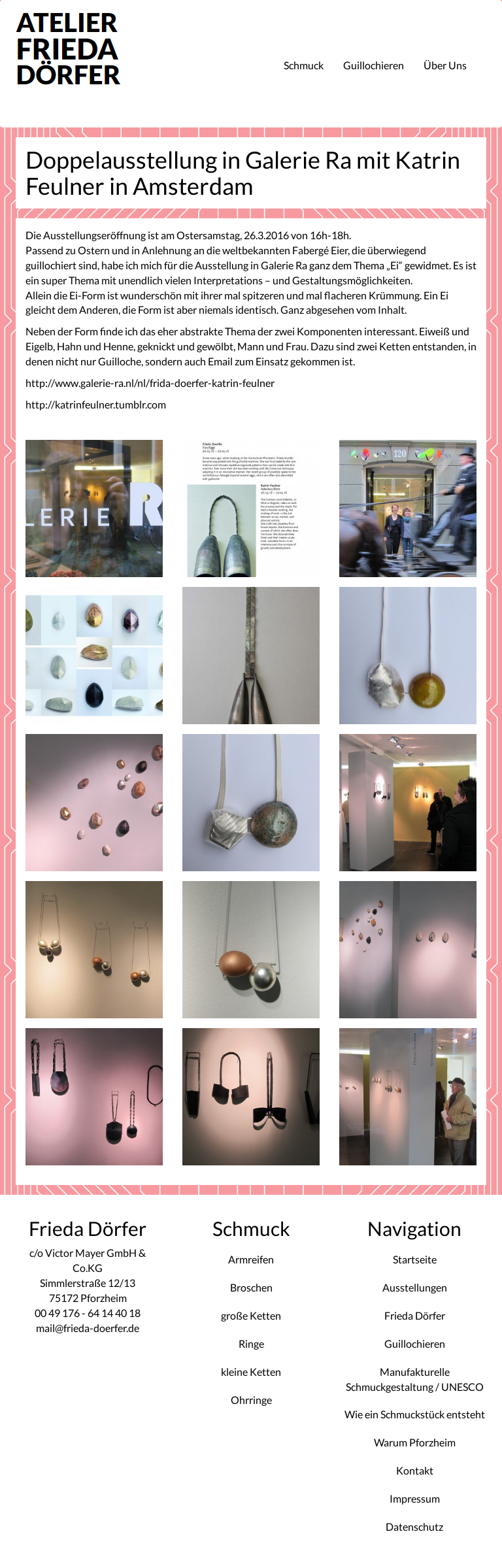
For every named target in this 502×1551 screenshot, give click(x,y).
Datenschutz (414, 1526)
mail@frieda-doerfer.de (87, 1328)
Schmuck (304, 65)
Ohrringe (251, 1399)
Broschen (251, 1287)
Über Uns (445, 65)
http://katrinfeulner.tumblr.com (95, 404)
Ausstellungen (414, 1287)
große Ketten (251, 1315)
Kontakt (414, 1470)
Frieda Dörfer (414, 1315)
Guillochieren (373, 65)
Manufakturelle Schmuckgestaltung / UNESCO (415, 1379)
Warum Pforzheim (415, 1442)
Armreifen (251, 1259)
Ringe (251, 1343)
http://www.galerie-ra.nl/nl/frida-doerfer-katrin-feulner (150, 382)
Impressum (415, 1498)
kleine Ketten (251, 1371)
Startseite (415, 1259)
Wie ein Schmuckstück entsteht (414, 1414)
